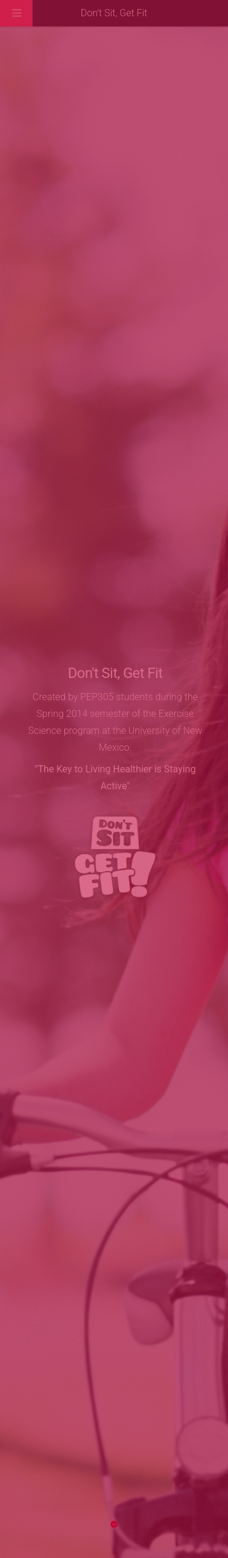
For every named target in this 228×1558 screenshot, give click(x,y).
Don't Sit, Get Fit (114, 13)
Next (114, 1524)
